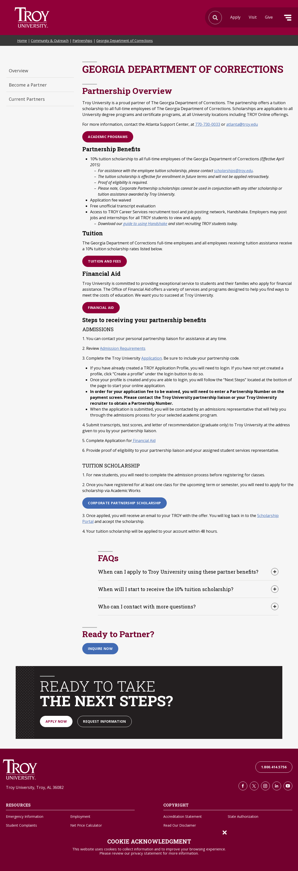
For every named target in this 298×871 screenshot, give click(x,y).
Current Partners (27, 99)
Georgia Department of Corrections (124, 40)
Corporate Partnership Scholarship (124, 503)
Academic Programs (108, 136)
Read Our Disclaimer (179, 825)
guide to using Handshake (145, 223)
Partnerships (82, 40)
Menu (287, 17)
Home (22, 40)
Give (269, 17)
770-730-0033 (207, 124)
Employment (80, 816)
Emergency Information (24, 816)
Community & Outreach (50, 40)
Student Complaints (21, 825)
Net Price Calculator (86, 825)
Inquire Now (100, 648)
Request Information (104, 721)
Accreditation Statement (182, 816)
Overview (18, 71)
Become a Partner (28, 85)
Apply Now (56, 721)
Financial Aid (101, 307)
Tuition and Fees (104, 261)
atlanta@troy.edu (242, 124)
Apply (235, 17)
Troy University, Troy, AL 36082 (35, 787)
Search (32, 17)
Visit (253, 17)
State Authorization (243, 816)
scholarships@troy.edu (233, 170)
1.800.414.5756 (274, 767)
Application (151, 358)
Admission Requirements (122, 348)
